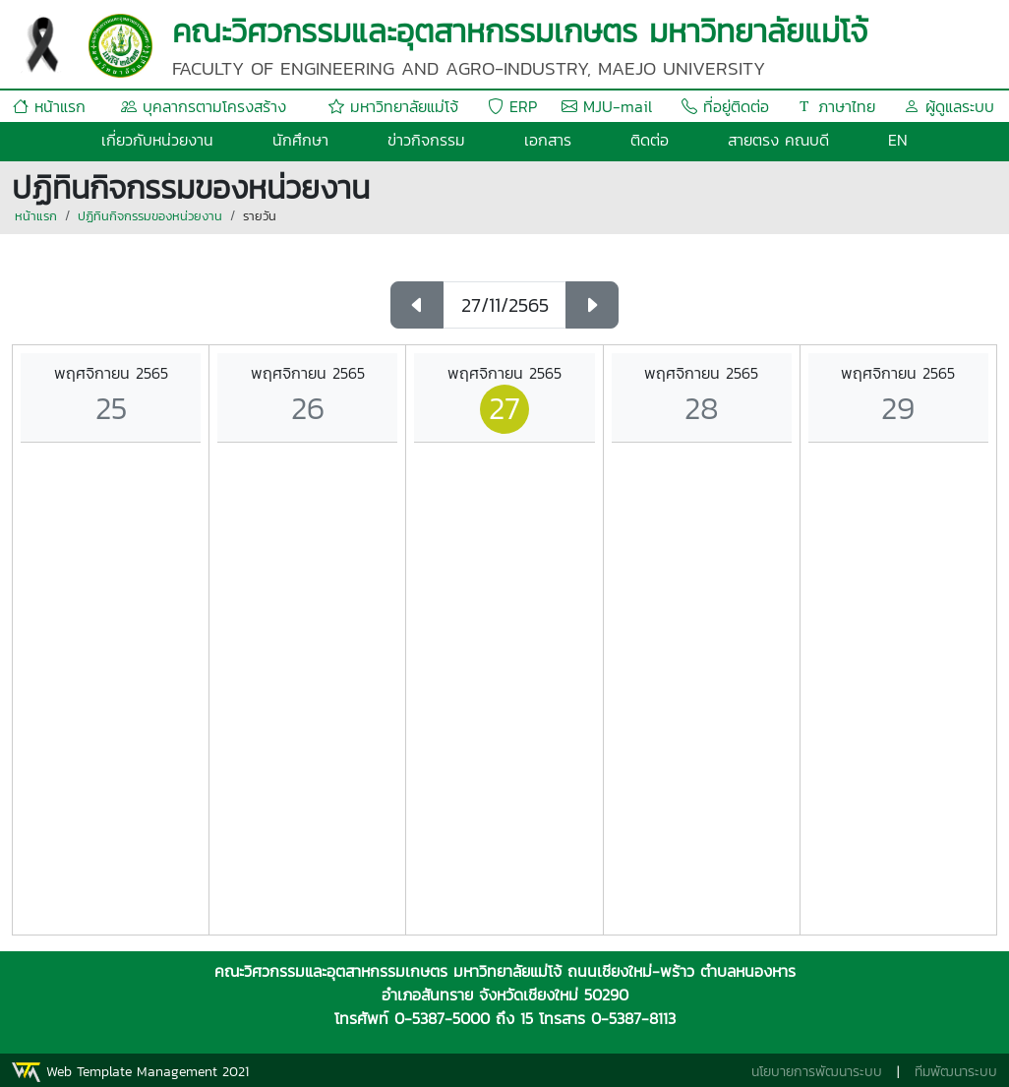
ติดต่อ (649, 139)
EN (898, 139)
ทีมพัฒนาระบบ (956, 1071)
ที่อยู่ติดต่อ (725, 106)
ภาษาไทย (836, 106)
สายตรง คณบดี (778, 139)
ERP (512, 106)
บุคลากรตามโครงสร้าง (203, 106)
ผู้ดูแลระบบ (949, 106)
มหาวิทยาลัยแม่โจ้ (393, 106)
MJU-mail (607, 106)
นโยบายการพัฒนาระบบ (816, 1071)
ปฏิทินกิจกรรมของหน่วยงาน (150, 216)
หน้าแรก (49, 106)
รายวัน (259, 216)
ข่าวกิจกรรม (426, 139)
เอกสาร (547, 139)
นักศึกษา (300, 139)
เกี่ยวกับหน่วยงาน (157, 139)
